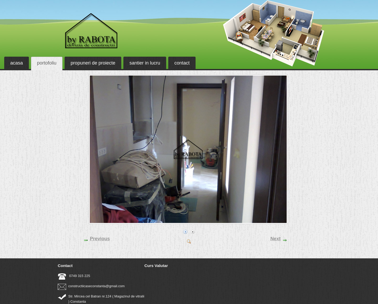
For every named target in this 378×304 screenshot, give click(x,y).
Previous (100, 238)
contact (182, 63)
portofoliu (46, 63)
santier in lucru (144, 63)
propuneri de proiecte (93, 63)
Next (275, 238)
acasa (16, 63)
